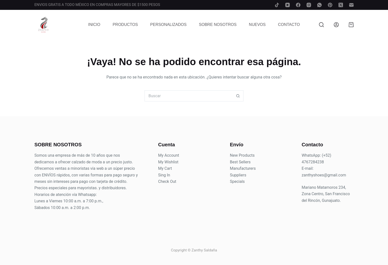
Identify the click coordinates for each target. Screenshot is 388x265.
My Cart (165, 168)
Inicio (94, 24)
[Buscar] (321, 24)
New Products (242, 155)
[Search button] (237, 95)
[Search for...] (188, 95)
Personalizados (168, 24)
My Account (168, 155)
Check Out (167, 181)
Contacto (289, 24)
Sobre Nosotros (218, 24)
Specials (237, 181)
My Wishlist (168, 162)
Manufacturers (243, 168)
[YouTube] (287, 5)
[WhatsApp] (319, 5)
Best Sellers (240, 162)
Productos (125, 24)
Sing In (164, 175)
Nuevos (257, 24)
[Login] (336, 24)
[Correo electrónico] (351, 5)
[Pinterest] (330, 5)
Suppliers (238, 175)
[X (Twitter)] (341, 5)
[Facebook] (298, 5)
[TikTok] (277, 5)
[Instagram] (309, 5)
